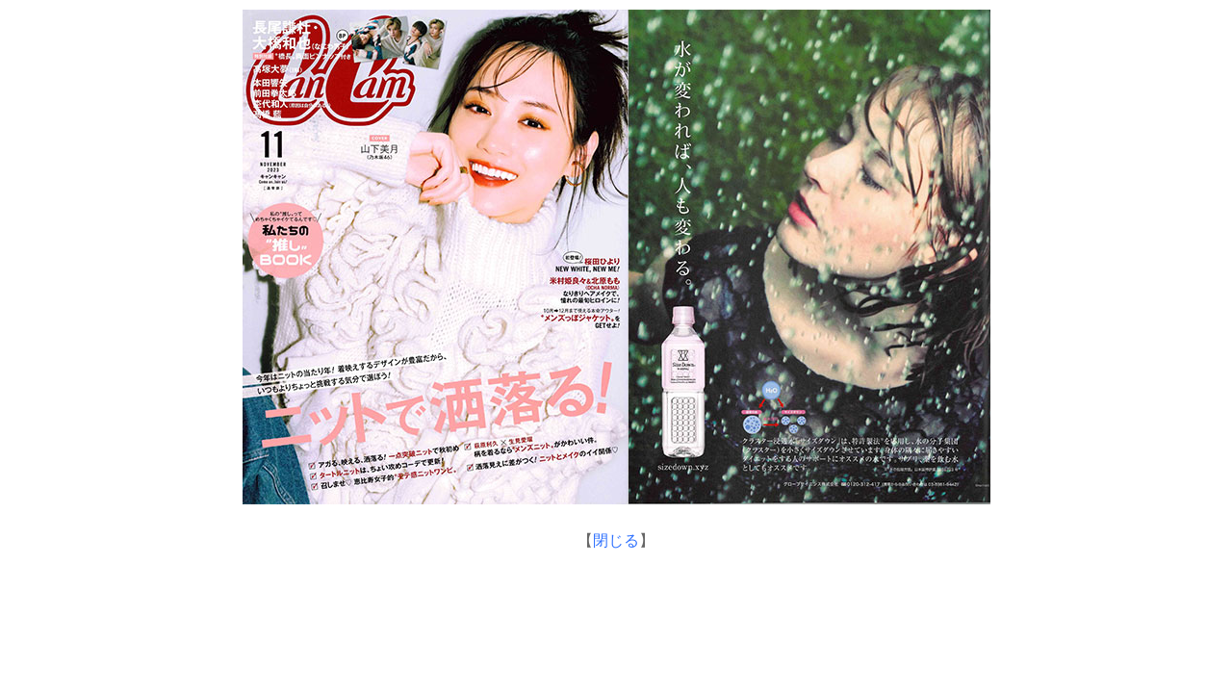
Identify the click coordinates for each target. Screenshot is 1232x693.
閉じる (616, 540)
